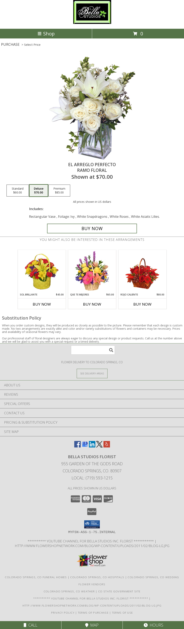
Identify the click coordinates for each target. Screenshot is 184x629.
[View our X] (99, 446)
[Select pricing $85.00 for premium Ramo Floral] (59, 191)
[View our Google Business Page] (85, 446)
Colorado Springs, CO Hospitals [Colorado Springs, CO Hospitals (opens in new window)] (97, 577)
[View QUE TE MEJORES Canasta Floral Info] (92, 271)
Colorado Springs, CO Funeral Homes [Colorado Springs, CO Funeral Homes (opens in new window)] (36, 577)
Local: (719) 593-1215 (92, 478)
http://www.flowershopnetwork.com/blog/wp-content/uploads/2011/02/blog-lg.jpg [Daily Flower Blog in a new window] (92, 545)
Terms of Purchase (93, 612)
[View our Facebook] (77, 446)
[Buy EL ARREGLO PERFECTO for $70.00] (92, 228)
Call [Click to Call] (30, 625)
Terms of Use (122, 612)
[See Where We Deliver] (92, 373)
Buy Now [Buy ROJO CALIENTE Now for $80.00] (142, 304)
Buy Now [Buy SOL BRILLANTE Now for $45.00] (42, 304)
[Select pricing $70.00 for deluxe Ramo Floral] (39, 191)
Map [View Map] (92, 625)
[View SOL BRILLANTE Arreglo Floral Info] (42, 271)
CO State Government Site (119, 591)
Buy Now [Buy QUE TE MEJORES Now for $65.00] (92, 304)
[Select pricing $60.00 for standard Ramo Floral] (18, 191)
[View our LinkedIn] (92, 446)
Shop (46, 33)
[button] (92, 524)
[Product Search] (93, 350)
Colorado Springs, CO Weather (69, 591)
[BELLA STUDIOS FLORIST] (92, 23)
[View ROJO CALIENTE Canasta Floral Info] (142, 271)
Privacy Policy (62, 612)
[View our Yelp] (106, 446)
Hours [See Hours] (153, 625)
